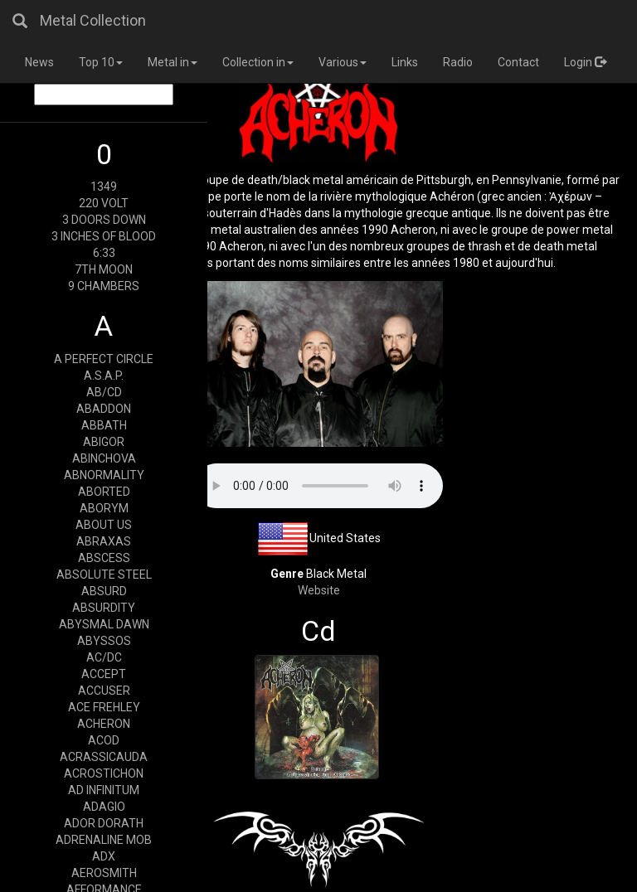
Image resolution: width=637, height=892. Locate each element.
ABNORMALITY (104, 475)
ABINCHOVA (104, 458)
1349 (103, 186)
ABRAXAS (103, 541)
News (39, 62)
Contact (518, 62)
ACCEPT (103, 674)
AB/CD (104, 392)
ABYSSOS (104, 640)
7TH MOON (104, 269)
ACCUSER (104, 690)
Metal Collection (93, 20)
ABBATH (104, 425)
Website (319, 590)
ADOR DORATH (103, 823)
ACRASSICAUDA (104, 757)
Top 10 (101, 62)
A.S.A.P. (104, 375)
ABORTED (104, 491)
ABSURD (104, 591)
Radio (458, 62)
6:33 (104, 252)
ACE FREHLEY (104, 707)
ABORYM (104, 508)
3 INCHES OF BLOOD (103, 236)
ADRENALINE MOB (104, 839)
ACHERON (103, 723)
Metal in (172, 62)
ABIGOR (103, 441)
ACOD (103, 740)
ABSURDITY (103, 607)
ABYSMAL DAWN (104, 624)
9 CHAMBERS (103, 286)
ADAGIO (104, 806)
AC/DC (104, 657)
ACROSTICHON (103, 773)
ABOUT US (103, 524)
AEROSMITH (104, 873)
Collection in (258, 62)
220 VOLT (104, 203)
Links (404, 62)
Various (342, 62)
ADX (103, 856)
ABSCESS (104, 558)
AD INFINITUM (103, 790)
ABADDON (103, 408)
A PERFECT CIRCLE (103, 359)
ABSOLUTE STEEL (104, 574)
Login (585, 62)
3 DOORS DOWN (104, 219)
